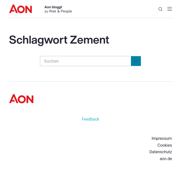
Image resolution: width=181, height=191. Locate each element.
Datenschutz (160, 151)
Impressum (162, 138)
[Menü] (169, 9)
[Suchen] (160, 9)
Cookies (164, 145)
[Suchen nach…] (85, 61)
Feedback (90, 119)
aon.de (166, 158)
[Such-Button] (136, 61)
